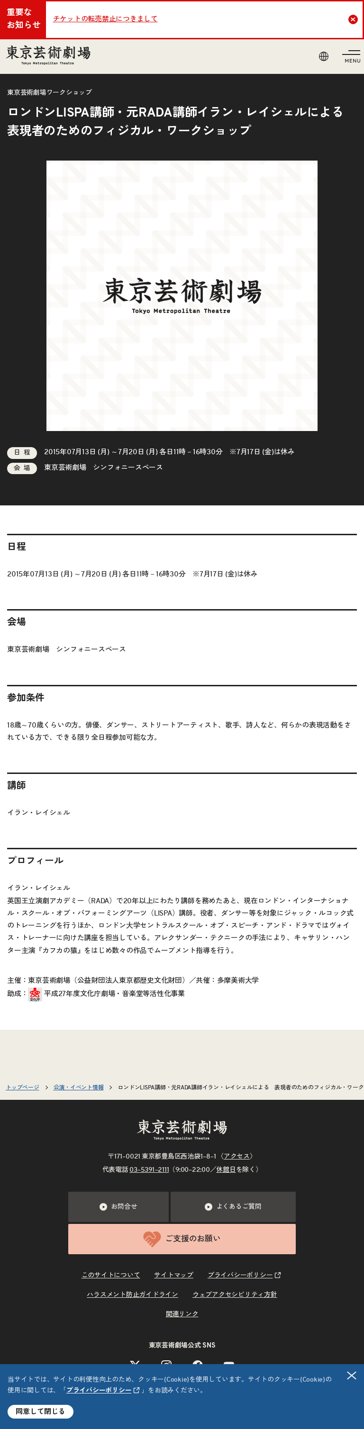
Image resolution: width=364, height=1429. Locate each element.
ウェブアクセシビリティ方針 (234, 1295)
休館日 (226, 1170)
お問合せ (118, 1207)
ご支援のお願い (181, 1239)
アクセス (237, 1156)
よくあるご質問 (233, 1207)
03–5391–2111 (149, 1170)
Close (354, 19)
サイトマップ (173, 1275)
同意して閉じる (40, 1411)
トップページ (22, 1087)
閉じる (352, 1376)
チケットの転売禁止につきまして (105, 19)
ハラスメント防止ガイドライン (132, 1295)
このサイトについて (111, 1275)
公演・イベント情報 (79, 1087)
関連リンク (182, 1314)
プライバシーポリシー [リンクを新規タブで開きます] (99, 1390)
